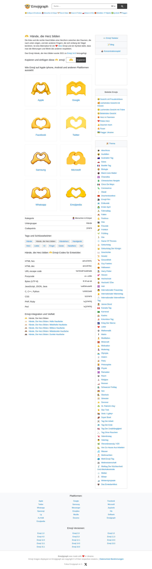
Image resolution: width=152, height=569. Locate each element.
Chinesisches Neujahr (108, 181)
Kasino (102, 315)
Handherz (72, 246)
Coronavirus (104, 188)
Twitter (76, 135)
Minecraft (103, 342)
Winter (102, 477)
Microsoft (76, 170)
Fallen (101, 214)
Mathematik (104, 331)
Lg (41, 514)
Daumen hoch (104, 125)
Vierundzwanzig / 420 (108, 444)
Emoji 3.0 (111, 533)
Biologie (102, 169)
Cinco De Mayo (105, 184)
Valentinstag (104, 436)
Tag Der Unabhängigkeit (109, 429)
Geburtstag (104, 245)
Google (76, 100)
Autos (101, 162)
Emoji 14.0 (71, 53)
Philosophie (104, 365)
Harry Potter (104, 271)
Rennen (102, 383)
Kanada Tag (104, 308)
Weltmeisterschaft (106, 463)
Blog (111, 45)
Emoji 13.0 (111, 540)
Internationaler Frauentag (110, 290)
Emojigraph (39, 6)
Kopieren (81, 59)
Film (101, 222)
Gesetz (102, 256)
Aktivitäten (98, 13)
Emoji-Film (103, 199)
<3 (44, 246)
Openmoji (40, 511)
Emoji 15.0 (111, 543)
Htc (111, 511)
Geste (61, 246)
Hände (29, 241)
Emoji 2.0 (76, 533)
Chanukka (103, 177)
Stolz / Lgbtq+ (105, 414)
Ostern (102, 357)
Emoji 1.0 (40, 533)
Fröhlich (102, 230)
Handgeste (77, 241)
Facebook (41, 135)
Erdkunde (103, 203)
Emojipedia (76, 204)
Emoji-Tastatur (111, 38)
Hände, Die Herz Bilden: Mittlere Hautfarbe (45, 328)
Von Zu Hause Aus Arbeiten (111, 447)
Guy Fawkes (104, 264)
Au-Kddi (41, 518)
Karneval (103, 312)
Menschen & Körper (49, 13)
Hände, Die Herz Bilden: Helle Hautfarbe (44, 321)
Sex (100, 391)
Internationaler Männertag (110, 294)
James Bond (104, 304)
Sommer (102, 402)
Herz (28, 246)
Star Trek (103, 410)
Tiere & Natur (63, 13)
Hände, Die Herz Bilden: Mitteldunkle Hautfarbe (47, 331)
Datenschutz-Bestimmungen (112, 559)
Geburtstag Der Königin (109, 248)
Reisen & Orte (88, 13)
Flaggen (123, 13)
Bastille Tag (104, 166)
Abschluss (103, 150)
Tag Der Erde (104, 425)
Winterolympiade (106, 481)
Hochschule (104, 279)
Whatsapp (41, 204)
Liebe (36, 246)
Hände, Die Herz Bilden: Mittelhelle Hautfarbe (46, 325)
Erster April (104, 207)
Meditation (103, 338)
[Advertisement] (76, 25)
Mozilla (76, 514)
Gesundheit (104, 260)
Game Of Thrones (106, 241)
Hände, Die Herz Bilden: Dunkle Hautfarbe (44, 334)
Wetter (102, 473)
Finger (52, 246)
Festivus (102, 218)
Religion (102, 380)
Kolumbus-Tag (105, 319)
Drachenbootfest (106, 196)
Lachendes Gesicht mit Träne (111, 110)
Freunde (102, 226)
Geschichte (104, 252)
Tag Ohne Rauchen (107, 432)
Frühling (102, 233)
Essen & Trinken (75, 13)
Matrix (101, 334)
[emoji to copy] (71, 60)
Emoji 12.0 (41, 540)
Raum (101, 376)
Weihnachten (104, 455)
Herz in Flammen (106, 117)
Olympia (102, 353)
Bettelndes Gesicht (106, 113)
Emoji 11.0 (111, 537)
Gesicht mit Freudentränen (110, 99)
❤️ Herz (58, 46)
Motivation (103, 346)
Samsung (41, 170)
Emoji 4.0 (40, 537)
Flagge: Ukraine (105, 132)
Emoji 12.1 (76, 540)
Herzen (102, 275)
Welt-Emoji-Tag (105, 459)
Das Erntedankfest (107, 484)
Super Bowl (104, 417)
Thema (111, 143)
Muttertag (103, 349)
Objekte (107, 13)
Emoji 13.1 (41, 543)
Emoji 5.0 (76, 537)
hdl (81, 246)
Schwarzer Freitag (107, 387)
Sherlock (103, 395)
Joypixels (111, 508)
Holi (100, 286)
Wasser (102, 451)
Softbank (111, 514)
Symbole (115, 13)
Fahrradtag (104, 211)
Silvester (103, 398)
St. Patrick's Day (106, 406)
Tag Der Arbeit (105, 421)
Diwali (101, 192)
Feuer (101, 129)
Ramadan (103, 372)
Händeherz (64, 241)
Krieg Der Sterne (106, 323)
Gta (100, 237)
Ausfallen (103, 154)
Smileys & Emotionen (33, 13)
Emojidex (76, 511)
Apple (41, 100)
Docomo (76, 518)
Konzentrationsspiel (111, 51)
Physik (102, 368)
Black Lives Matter (107, 173)
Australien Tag (105, 158)
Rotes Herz (103, 121)
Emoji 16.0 (76, 547)
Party (101, 361)
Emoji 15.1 (41, 547)
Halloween (103, 267)
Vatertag (102, 440)
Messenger (76, 508)
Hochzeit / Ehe (105, 282)
